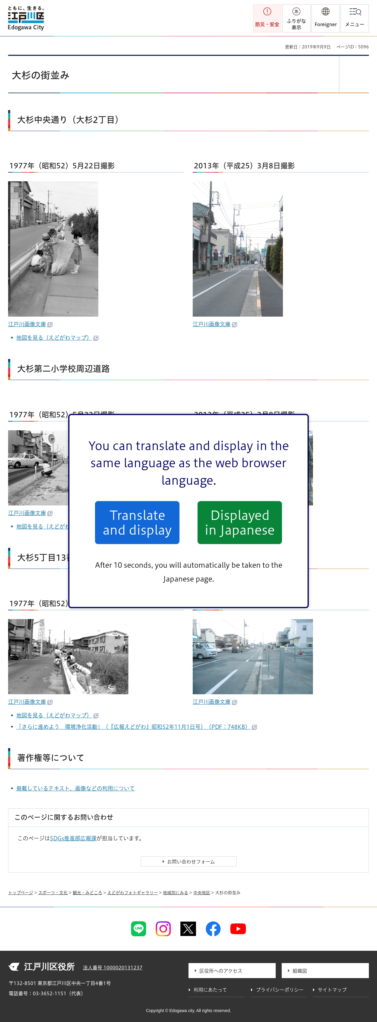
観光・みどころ (87, 893)
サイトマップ (332, 989)
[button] (325, 18)
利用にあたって (210, 989)
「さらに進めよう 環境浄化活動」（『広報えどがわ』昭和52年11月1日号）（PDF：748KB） (136, 726)
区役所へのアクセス (220, 970)
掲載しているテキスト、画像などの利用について (75, 788)
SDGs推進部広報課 (73, 838)
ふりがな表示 (296, 24)
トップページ (20, 893)
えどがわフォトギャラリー (132, 893)
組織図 (300, 970)
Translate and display (137, 522)
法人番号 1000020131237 (113, 967)
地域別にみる (175, 893)
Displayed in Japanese (240, 522)
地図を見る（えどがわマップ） (57, 337)
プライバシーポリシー (280, 989)
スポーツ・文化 (53, 893)
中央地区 (201, 893)
